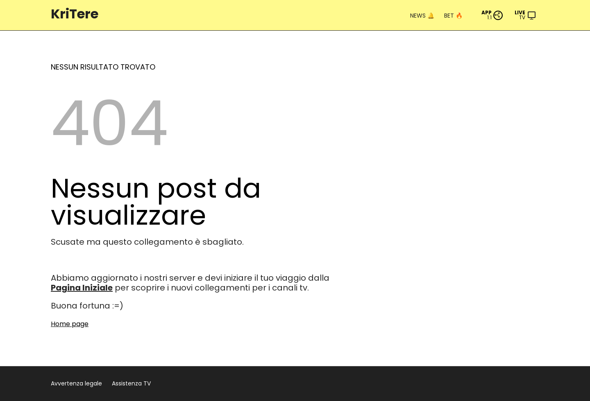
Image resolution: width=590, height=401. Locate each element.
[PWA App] (492, 15)
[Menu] (525, 15)
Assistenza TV (131, 383)
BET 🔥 (453, 15)
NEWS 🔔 (422, 15)
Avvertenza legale (76, 383)
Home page (69, 324)
